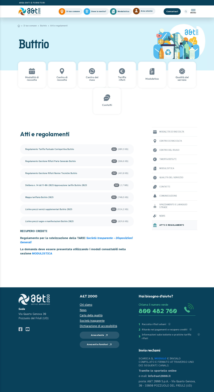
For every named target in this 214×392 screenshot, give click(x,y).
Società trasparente (92, 320)
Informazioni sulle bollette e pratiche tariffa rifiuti (166, 336)
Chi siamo (86, 304)
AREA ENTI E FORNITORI (32, 3)
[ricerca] (185, 11)
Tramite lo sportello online (158, 370)
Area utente (99, 335)
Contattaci (172, 11)
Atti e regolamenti (59, 25)
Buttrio (43, 25)
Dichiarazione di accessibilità (98, 326)
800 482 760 (158, 311)
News (83, 310)
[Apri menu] (193, 11)
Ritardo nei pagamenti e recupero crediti (164, 329)
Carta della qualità (91, 315)
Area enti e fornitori (99, 344)
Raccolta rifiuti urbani (154, 324)
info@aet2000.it (159, 376)
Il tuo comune (30, 25)
